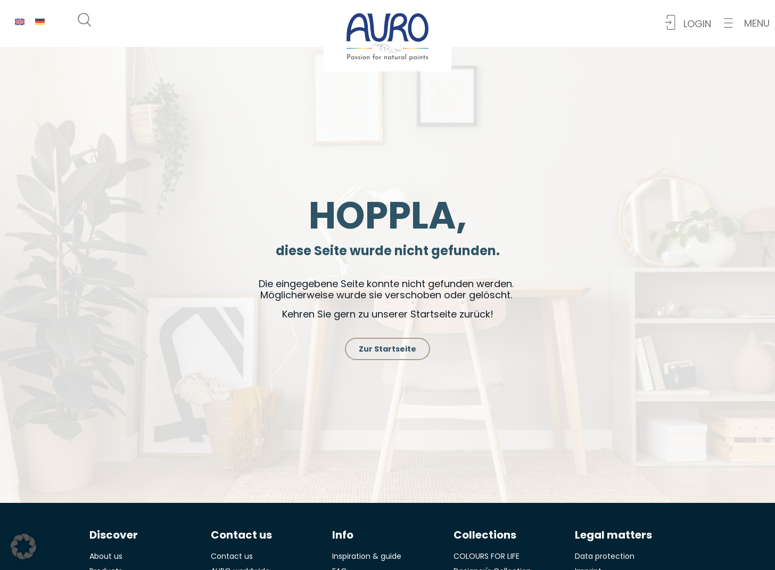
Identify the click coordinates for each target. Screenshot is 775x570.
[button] (747, 23)
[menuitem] (20, 21)
